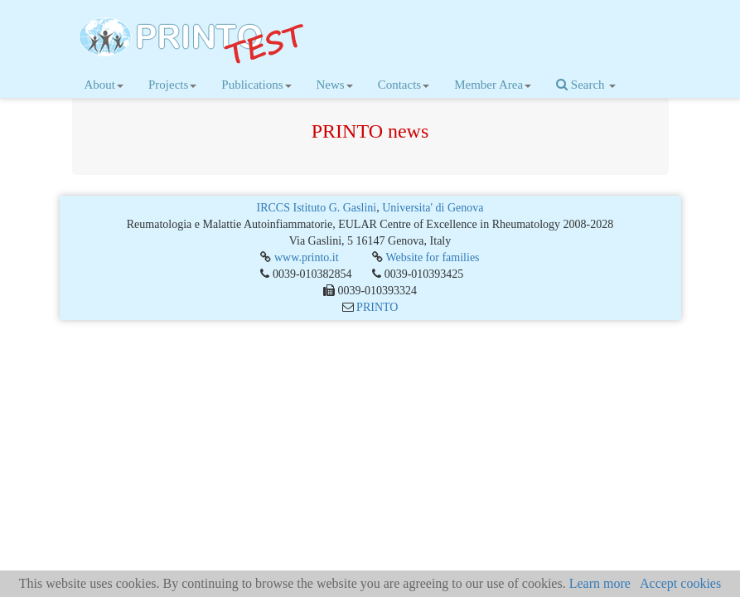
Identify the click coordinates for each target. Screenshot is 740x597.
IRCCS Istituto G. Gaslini (317, 207)
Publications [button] (256, 84)
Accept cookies (680, 583)
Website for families (432, 257)
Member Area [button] (492, 84)
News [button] (335, 84)
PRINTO (377, 307)
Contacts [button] (404, 84)
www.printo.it (306, 257)
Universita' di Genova (432, 207)
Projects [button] (172, 84)
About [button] (104, 84)
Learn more (600, 583)
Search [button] (586, 84)
